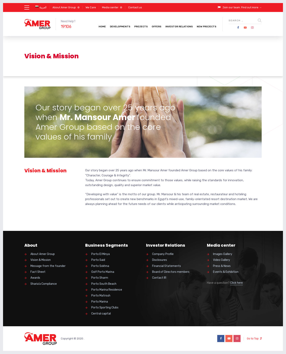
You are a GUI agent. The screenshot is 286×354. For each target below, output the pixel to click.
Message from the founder (48, 266)
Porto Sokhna (100, 266)
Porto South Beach (103, 284)
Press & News (222, 266)
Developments (120, 26)
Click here (236, 283)
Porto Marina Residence (106, 289)
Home (102, 26)
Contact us (135, 7)
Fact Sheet (37, 272)
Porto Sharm (99, 277)
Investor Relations (179, 26)
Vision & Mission (40, 260)
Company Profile (163, 254)
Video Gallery (221, 260)
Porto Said (98, 260)
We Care (91, 7)
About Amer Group (64, 7)
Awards (35, 277)
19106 (66, 26)
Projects (141, 26)
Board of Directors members (170, 272)
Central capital (101, 313)
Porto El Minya (100, 254)
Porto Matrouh (100, 295)
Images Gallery (222, 254)
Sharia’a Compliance (43, 284)
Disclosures (159, 260)
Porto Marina (99, 301)
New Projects (206, 26)
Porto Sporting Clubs (104, 307)
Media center (110, 7)
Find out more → (251, 7)
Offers (156, 26)
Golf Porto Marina (102, 272)
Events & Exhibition (226, 272)
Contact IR (159, 277)
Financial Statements (166, 266)
